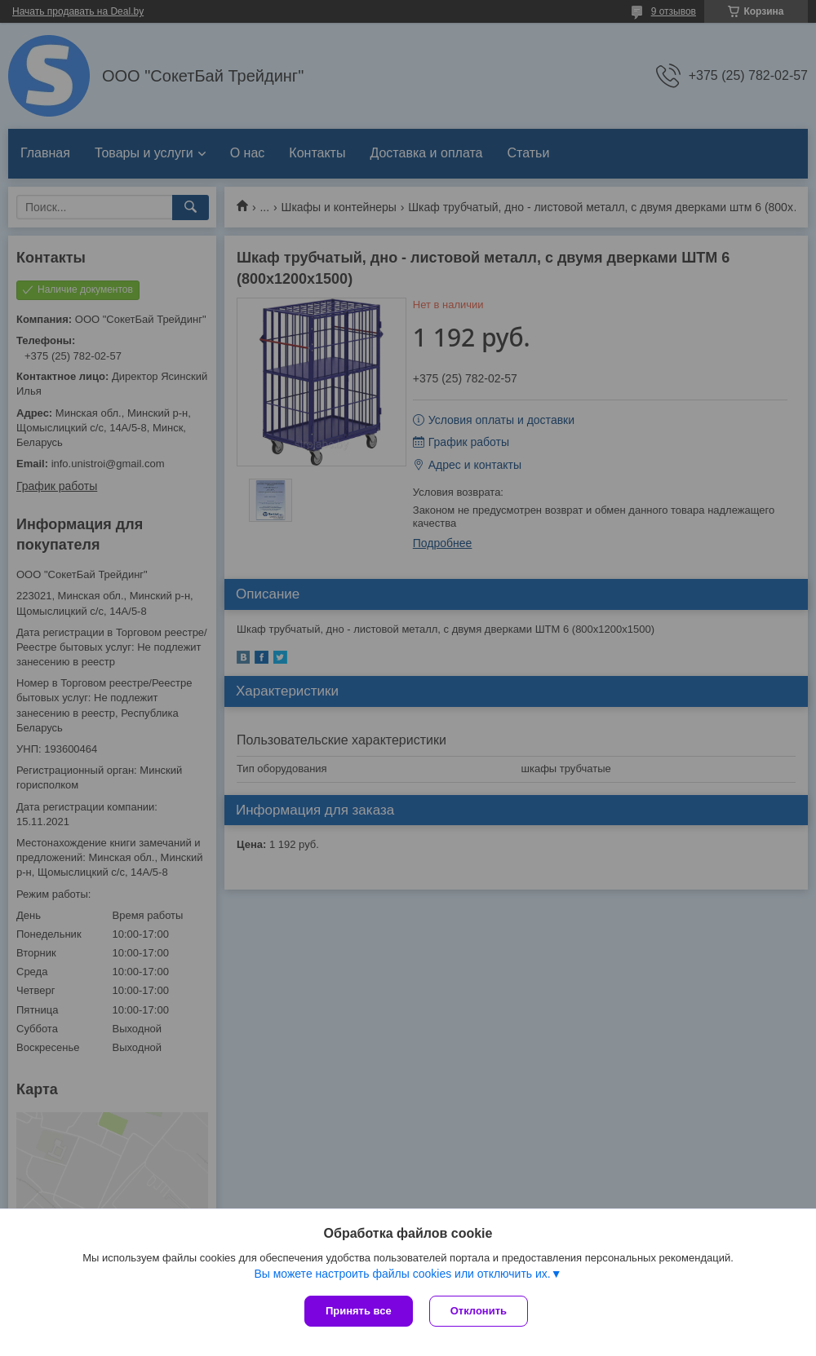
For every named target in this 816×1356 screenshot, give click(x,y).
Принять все (359, 1311)
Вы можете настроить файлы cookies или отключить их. (402, 1273)
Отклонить (478, 1311)
